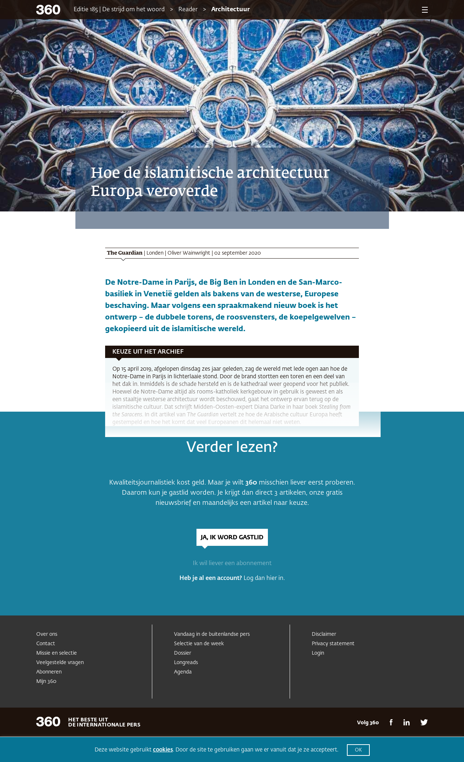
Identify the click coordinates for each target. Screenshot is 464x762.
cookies (163, 750)
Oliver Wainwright (188, 253)
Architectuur (230, 10)
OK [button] (358, 750)
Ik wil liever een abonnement (232, 564)
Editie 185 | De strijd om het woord (119, 10)
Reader (188, 10)
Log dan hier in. (264, 578)
